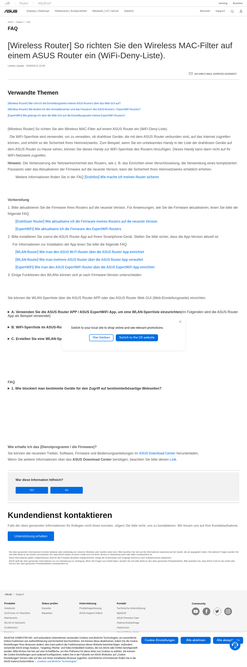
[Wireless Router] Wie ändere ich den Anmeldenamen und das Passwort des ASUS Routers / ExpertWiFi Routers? (74, 109)
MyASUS (121, 613)
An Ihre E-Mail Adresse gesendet (215, 73)
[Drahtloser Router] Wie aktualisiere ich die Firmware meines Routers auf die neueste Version (86, 221)
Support (20, 22)
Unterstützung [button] (87, 603)
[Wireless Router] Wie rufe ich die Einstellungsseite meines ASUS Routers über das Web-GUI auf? (64, 103)
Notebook (9, 608)
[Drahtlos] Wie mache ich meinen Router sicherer (122, 177)
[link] (10, 11)
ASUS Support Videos (91, 613)
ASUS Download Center (157, 453)
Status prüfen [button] (50, 603)
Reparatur (47, 613)
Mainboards (10, 618)
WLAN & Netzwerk (14, 623)
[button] (223, 3)
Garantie (46, 608)
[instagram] (228, 611)
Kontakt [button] (121, 603)
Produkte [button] (9, 603)
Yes (27, 490)
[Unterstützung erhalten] (31, 536)
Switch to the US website (137, 338)
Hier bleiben (101, 338)
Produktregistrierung (90, 608)
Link (173, 459)
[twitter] (217, 611)
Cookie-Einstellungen (160, 640)
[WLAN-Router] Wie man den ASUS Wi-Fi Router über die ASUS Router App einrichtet (79, 252)
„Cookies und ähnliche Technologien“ (57, 661)
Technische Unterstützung (131, 608)
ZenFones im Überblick (17, 613)
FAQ (28, 22)
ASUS (10, 22)
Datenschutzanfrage (128, 623)
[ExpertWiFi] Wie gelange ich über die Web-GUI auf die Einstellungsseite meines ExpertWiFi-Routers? (66, 115)
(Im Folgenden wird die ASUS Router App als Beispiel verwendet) (123, 314)
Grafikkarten (11, 627)
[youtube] (196, 611)
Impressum (123, 627)
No (54, 490)
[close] (180, 321)
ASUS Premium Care (128, 618)
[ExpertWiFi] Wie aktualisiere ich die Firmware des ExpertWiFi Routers (68, 229)
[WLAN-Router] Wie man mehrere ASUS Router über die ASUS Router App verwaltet (79, 260)
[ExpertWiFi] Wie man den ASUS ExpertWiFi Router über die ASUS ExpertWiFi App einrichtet (85, 267)
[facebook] (206, 611)
